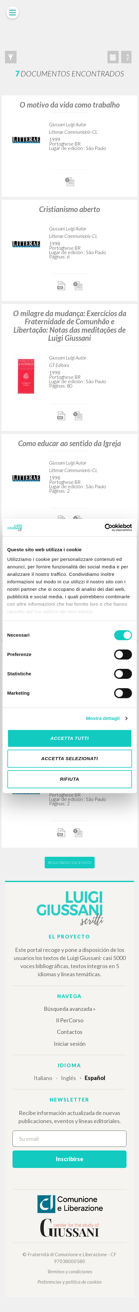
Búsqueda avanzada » (70, 1008)
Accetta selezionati (69, 758)
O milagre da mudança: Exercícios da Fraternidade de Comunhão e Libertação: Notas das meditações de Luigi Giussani (69, 325)
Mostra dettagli (103, 718)
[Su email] (69, 1139)
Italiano (43, 1077)
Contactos (69, 1031)
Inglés (68, 1077)
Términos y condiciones (69, 1271)
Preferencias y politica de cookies (69, 1282)
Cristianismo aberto (69, 209)
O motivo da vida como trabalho (70, 104)
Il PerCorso (69, 1020)
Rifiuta (69, 779)
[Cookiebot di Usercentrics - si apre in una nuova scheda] (104, 527)
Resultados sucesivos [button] (70, 862)
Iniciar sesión (70, 1043)
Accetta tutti (69, 738)
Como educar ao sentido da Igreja (69, 443)
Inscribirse (69, 1158)
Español (95, 1077)
